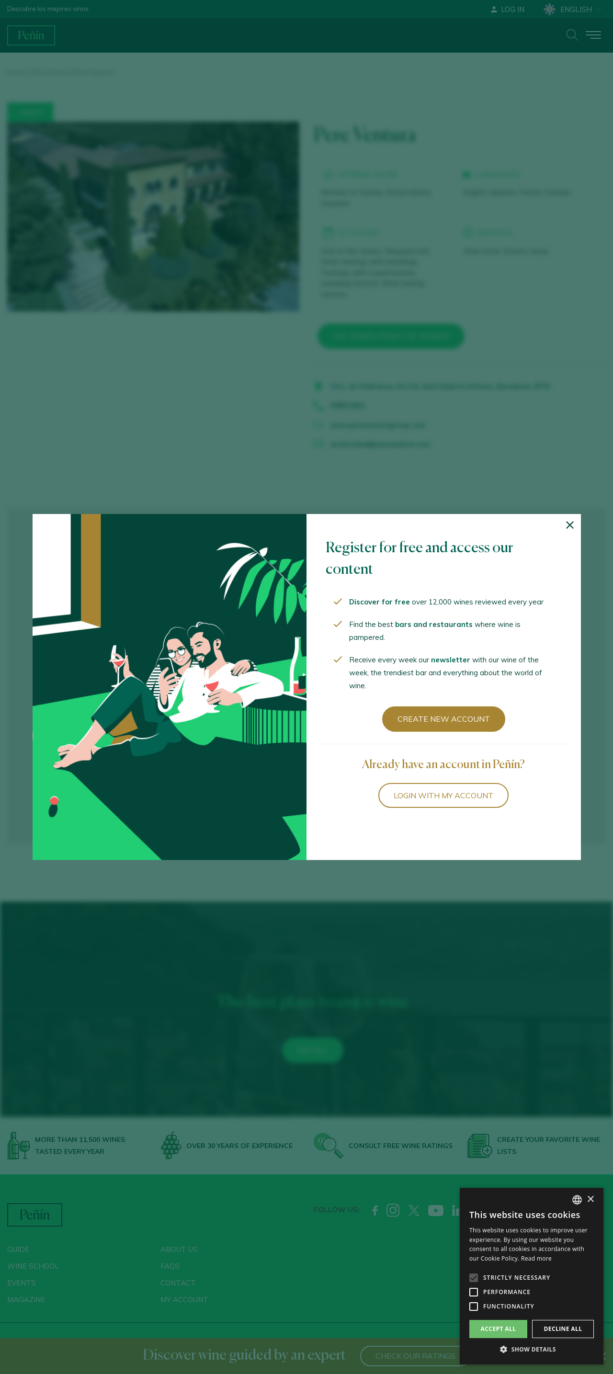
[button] (531, 1349)
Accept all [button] (498, 1329)
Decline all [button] (563, 1329)
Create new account (443, 719)
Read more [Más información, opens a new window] (536, 1258)
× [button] (590, 1199)
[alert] (531, 1276)
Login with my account (443, 795)
